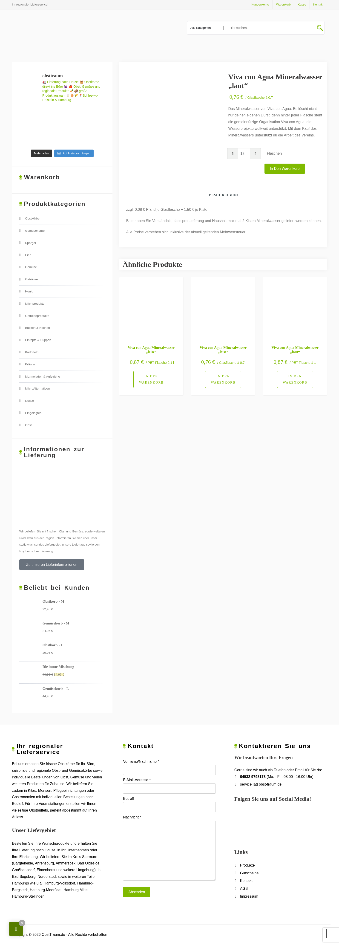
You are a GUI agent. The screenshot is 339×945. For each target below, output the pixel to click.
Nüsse (29, 400)
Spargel (30, 243)
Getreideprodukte (37, 316)
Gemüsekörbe (35, 230)
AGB (244, 888)
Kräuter (30, 364)
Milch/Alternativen (37, 388)
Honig (29, 291)
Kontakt (318, 4)
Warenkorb (283, 4)
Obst (28, 425)
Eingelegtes (33, 413)
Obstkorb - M (53, 601)
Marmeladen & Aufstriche (42, 376)
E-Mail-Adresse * (169, 786)
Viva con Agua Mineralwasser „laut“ (295, 350)
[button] (51, 564)
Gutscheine (249, 873)
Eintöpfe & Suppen (38, 340)
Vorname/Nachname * (169, 767)
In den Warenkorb (284, 169)
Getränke (31, 279)
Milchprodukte (35, 303)
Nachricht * (169, 848)
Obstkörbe (32, 218)
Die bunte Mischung (58, 667)
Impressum (249, 896)
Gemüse (31, 267)
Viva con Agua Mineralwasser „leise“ (151, 350)
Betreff (169, 804)
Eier (28, 255)
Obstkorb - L (53, 645)
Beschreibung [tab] (224, 195)
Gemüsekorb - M (56, 623)
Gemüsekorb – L (56, 689)
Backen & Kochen (37, 327)
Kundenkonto (260, 4)
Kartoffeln (31, 352)
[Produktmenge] (244, 153)
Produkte (247, 865)
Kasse (302, 4)
